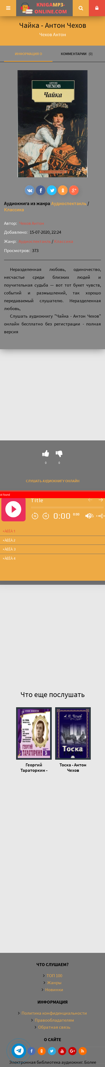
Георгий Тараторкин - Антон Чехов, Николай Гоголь (34, 767)
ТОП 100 (54, 975)
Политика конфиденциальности (54, 1013)
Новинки (54, 990)
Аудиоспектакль (68, 203)
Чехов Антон (31, 223)
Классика (14, 209)
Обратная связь (54, 1027)
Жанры (54, 983)
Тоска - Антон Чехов (73, 767)
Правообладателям (54, 1020)
